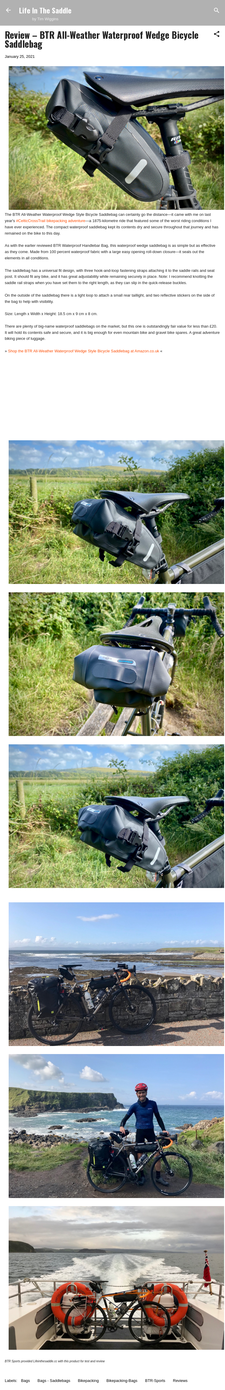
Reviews (180, 1380)
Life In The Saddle (45, 10)
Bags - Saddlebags (54, 1380)
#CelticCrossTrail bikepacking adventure (50, 221)
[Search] (216, 11)
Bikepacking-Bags (121, 1380)
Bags (25, 1380)
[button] (216, 34)
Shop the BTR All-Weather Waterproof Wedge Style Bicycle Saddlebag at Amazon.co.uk (83, 351)
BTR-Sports (155, 1380)
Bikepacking (88, 1380)
